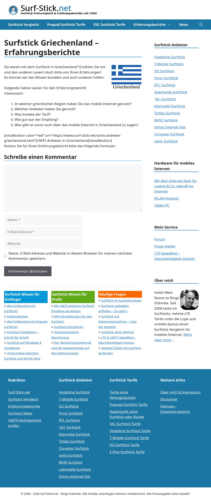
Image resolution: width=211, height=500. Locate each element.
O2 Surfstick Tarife (124, 444)
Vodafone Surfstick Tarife (130, 430)
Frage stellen (164, 246)
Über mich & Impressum (180, 392)
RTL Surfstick (164, 85)
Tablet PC (162, 205)
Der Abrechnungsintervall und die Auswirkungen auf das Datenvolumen (71, 347)
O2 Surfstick (164, 71)
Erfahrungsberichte (154, 24)
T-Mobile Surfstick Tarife (129, 437)
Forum (159, 239)
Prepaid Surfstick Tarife (66, 24)
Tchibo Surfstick (167, 113)
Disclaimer (169, 399)
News (183, 24)
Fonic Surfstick (166, 78)
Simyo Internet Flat (170, 127)
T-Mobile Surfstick (169, 64)
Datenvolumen (17, 316)
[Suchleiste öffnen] (201, 24)
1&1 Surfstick (165, 99)
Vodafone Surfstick (169, 57)
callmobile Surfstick (75, 469)
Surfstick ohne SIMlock (117, 332)
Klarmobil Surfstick (169, 106)
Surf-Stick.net (19, 392)
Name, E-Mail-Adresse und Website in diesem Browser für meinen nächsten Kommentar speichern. (70, 256)
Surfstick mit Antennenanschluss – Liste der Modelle (117, 321)
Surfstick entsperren (68, 327)
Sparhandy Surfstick (170, 92)
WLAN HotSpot (166, 198)
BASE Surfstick (166, 120)
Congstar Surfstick (169, 134)
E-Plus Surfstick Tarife (127, 451)
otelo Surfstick (166, 141)
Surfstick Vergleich (23, 24)
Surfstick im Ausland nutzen (121, 300)
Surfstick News (20, 413)
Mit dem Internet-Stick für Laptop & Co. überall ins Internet (175, 186)
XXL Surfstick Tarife (109, 24)
